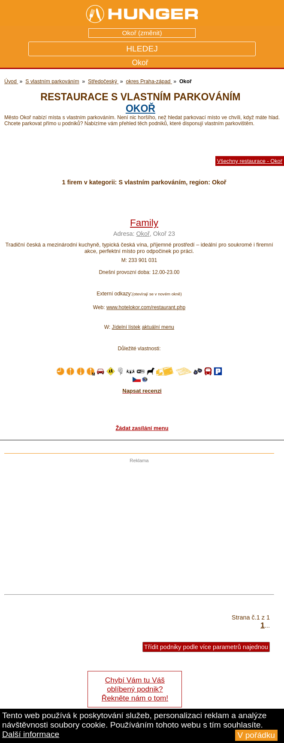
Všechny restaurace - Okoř (249, 161)
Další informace (30, 734)
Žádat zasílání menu (141, 428)
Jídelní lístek (126, 327)
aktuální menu (158, 327)
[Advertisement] (137, 523)
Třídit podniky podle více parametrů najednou (206, 647)
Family (144, 222)
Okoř (140, 108)
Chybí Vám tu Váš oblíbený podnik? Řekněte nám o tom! (135, 689)
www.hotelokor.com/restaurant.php (145, 307)
